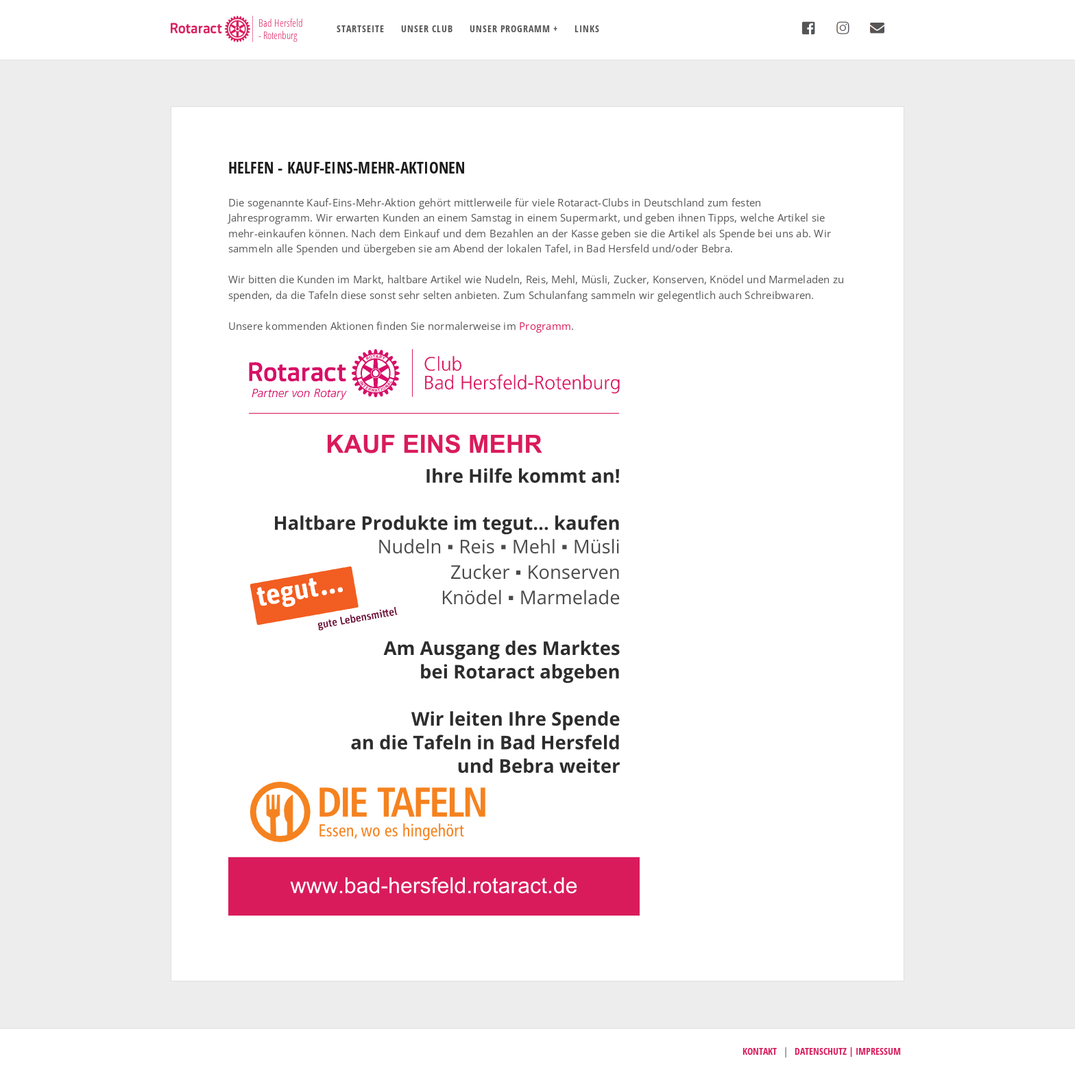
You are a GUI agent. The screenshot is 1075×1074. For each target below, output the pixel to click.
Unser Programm (510, 28)
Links (587, 28)
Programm (545, 326)
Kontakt (759, 1051)
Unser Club (427, 28)
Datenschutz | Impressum (848, 1051)
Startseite (361, 28)
